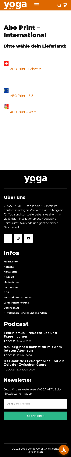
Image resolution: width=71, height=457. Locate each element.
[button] (35, 313)
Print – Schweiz (29, 69)
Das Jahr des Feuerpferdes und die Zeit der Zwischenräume (34, 362)
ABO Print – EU (21, 96)
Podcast (10, 341)
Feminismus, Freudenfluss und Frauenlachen (30, 334)
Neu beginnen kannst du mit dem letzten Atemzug (33, 348)
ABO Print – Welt (22, 112)
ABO (14, 69)
